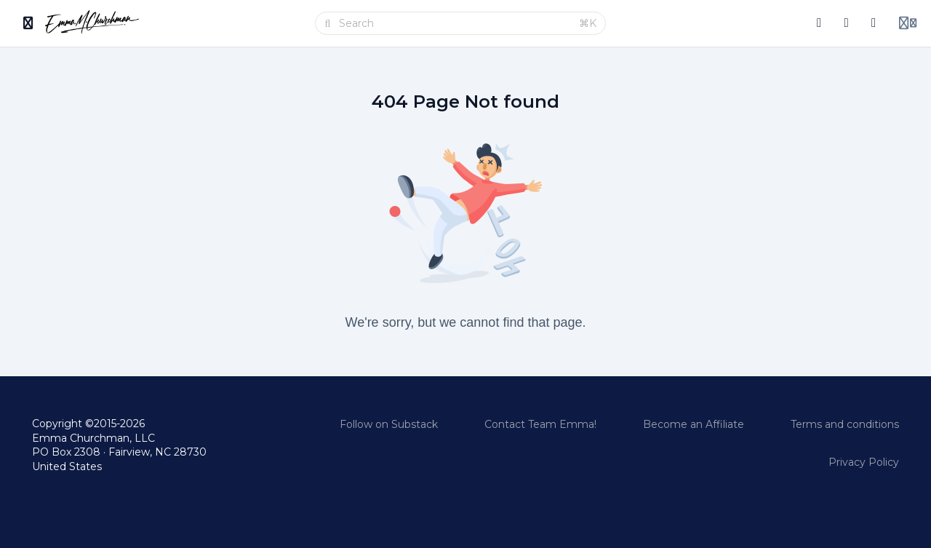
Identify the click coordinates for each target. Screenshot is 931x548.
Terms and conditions (845, 424)
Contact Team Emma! (540, 424)
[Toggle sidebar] (28, 23)
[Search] (454, 23)
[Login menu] (907, 23)
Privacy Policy (863, 462)
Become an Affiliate (693, 424)
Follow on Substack (389, 424)
